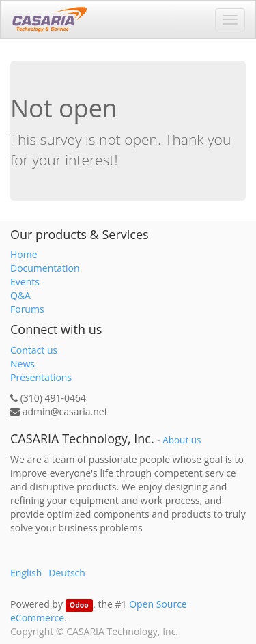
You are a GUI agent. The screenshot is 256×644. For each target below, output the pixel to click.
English (26, 572)
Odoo (79, 605)
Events (25, 281)
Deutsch (66, 572)
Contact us (33, 350)
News (22, 363)
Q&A (20, 295)
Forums (27, 309)
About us (181, 440)
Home (24, 254)
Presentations (41, 377)
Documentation (45, 268)
